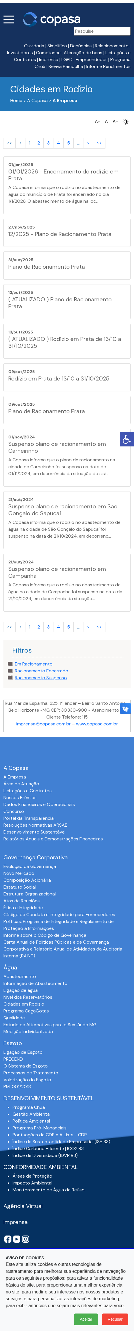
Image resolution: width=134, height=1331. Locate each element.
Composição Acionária (27, 880)
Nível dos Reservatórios (27, 997)
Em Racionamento (34, 664)
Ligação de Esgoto (23, 1052)
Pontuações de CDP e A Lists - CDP (50, 1135)
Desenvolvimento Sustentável (34, 832)
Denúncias (81, 46)
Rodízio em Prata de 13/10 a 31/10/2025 (58, 378)
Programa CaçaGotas (26, 1011)
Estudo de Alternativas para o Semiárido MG (50, 1025)
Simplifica (57, 46)
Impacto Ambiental (32, 1183)
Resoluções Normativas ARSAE (35, 825)
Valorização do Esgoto (27, 1080)
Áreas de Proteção (32, 1176)
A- (115, 121)
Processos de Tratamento (30, 1073)
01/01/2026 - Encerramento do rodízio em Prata (63, 175)
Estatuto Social (19, 887)
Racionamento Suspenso (41, 678)
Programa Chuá (29, 1107)
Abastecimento (19, 976)
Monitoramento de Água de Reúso (49, 1190)
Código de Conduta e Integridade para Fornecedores (59, 915)
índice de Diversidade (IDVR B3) (45, 1155)
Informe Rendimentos (108, 66)
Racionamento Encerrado (41, 671)
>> (99, 143)
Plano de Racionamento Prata (46, 266)
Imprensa (48, 59)
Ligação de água (20, 990)
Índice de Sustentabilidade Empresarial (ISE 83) (61, 1142)
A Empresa (14, 777)
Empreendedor (91, 59)
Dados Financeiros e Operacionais (39, 804)
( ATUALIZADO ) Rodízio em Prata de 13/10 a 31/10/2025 (64, 342)
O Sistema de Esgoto (25, 1066)
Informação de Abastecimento (35, 983)
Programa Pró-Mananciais (40, 1128)
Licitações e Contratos (27, 791)
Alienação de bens (83, 53)
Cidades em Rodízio (23, 1004)
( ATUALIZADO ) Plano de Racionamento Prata (60, 303)
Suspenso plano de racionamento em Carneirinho (57, 447)
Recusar (115, 1319)
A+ (97, 121)
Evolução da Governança (29, 866)
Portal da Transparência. (29, 818)
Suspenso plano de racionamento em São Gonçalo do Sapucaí (62, 510)
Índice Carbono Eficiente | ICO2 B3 (48, 1148)
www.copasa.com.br (97, 724)
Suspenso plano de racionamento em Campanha (57, 572)
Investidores (20, 53)
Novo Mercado (18, 873)
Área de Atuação (21, 784)
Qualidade (14, 1018)
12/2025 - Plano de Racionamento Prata (59, 234)
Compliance (48, 53)
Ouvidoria (34, 46)
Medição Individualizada (28, 1031)
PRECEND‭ (13, 1059)
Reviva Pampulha (66, 66)
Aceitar (86, 1319)
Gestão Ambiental (32, 1114)
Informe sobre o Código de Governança (44, 935)
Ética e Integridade (23, 908)
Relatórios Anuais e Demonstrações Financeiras (53, 839)
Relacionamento (112, 46)
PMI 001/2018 (17, 1087)
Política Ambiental (31, 1121)
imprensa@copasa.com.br (43, 724)
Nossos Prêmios (20, 798)
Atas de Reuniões (21, 901)
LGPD (67, 59)
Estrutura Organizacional (29, 894)
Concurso (13, 811)
